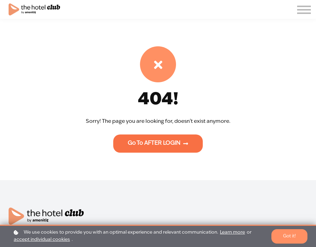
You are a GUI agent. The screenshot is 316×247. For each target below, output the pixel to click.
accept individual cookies (42, 239)
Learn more (232, 232)
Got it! (289, 236)
